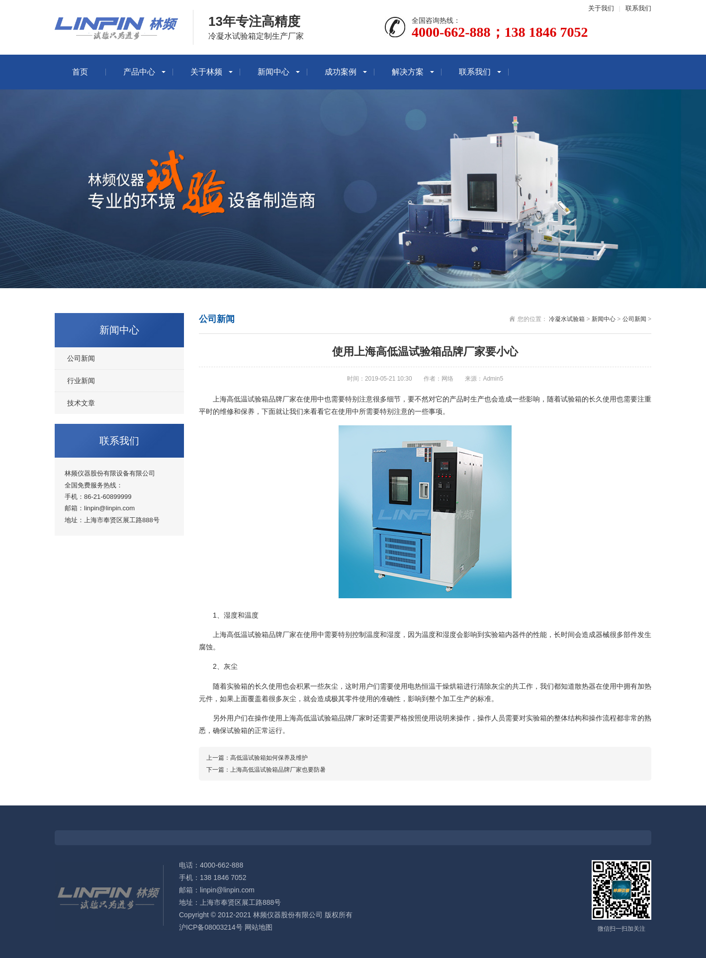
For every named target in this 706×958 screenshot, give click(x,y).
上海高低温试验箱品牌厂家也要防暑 (278, 769)
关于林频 (206, 72)
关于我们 (601, 8)
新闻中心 (273, 72)
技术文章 (81, 403)
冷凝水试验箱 (567, 319)
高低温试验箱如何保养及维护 (269, 757)
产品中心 (139, 72)
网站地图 (258, 927)
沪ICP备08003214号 (211, 927)
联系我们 (638, 8)
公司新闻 (81, 358)
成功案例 (340, 72)
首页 (80, 72)
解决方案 (408, 72)
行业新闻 (81, 381)
